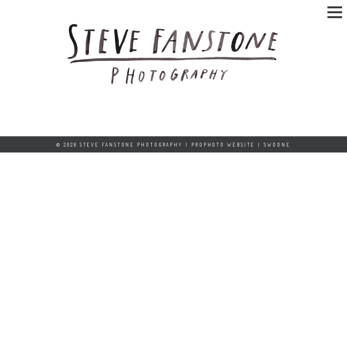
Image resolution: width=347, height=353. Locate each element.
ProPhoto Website (223, 145)
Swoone (277, 145)
